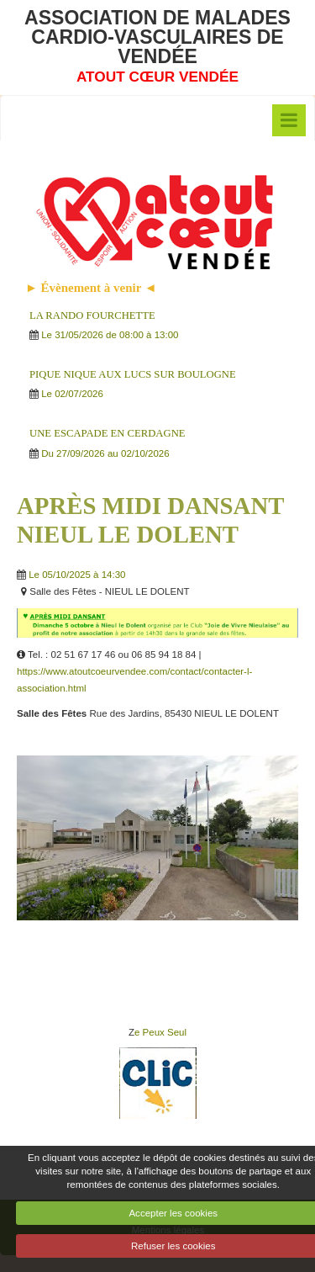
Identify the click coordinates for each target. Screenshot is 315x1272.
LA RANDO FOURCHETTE (92, 315)
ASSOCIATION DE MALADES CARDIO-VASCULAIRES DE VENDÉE (157, 37)
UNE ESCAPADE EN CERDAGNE (107, 433)
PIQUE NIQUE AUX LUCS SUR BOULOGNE (132, 374)
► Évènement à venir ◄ (91, 287)
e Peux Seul (160, 1032)
